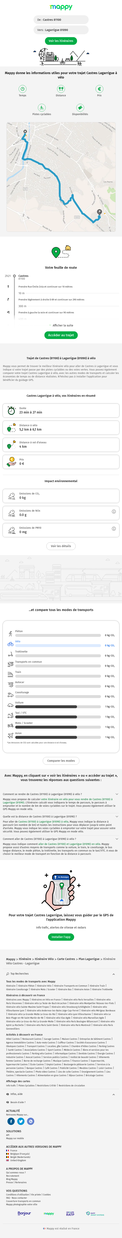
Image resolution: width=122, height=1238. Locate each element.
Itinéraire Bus (65, 989)
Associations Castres (34, 1050)
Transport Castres (36, 1046)
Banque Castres (34, 1068)
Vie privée (36, 1194)
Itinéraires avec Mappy (17, 999)
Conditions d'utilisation (17, 1194)
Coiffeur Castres (66, 1042)
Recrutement (12, 1176)
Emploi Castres (53, 1064)
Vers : (52, 30)
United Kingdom (16, 1160)
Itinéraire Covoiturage (17, 989)
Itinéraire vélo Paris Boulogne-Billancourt (77, 1021)
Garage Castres (51, 1039)
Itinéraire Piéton (26, 986)
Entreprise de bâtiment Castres (95, 1039)
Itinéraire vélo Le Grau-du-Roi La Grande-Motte (30, 1021)
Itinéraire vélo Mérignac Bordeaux (98, 1010)
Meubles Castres (87, 1068)
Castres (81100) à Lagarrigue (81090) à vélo (43, 821)
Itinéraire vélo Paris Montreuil (76, 1025)
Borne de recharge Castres (37, 1061)
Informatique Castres (65, 1053)
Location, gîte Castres (58, 1046)
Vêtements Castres (25, 1075)
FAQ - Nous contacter (16, 1198)
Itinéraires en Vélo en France (46, 999)
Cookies (47, 1194)
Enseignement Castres (93, 1072)
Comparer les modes (61, 760)
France (11, 1150)
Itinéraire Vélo (44, 986)
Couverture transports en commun (23, 1201)
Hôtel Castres (13, 1039)
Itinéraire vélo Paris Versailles (78, 999)
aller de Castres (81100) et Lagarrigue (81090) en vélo (69, 844)
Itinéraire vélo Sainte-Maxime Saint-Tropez (27, 1007)
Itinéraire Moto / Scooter (43, 989)
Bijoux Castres (76, 1075)
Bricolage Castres (94, 1075)
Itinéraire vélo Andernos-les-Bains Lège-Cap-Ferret (53, 1010)
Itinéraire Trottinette (102, 989)
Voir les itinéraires (61, 41)
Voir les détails (61, 546)
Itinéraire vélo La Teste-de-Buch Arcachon (45, 1003)
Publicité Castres (68, 1068)
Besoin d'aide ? (16, 1102)
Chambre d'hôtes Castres (83, 1046)
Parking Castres (106, 1046)
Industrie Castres (14, 1057)
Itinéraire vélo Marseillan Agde (88, 1018)
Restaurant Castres (32, 1039)
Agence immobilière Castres (20, 1042)
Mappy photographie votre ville (21, 1204)
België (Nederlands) (18, 1157)
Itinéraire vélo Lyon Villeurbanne (74, 1014)
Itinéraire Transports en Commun (70, 986)
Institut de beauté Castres (83, 1057)
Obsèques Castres (15, 1046)
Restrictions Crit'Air (46, 1085)
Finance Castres (80, 1061)
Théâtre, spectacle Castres (19, 1072)
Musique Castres (61, 1061)
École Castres (37, 1064)
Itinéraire (11, 986)
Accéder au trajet (61, 335)
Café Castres (51, 1068)
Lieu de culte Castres (68, 1072)
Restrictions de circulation (72, 1085)
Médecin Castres (72, 1050)
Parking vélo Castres (42, 1053)
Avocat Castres (33, 1057)
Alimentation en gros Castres (52, 1075)
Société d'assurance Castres (90, 1042)
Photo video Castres (45, 1072)
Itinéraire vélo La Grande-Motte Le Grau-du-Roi (31, 1014)
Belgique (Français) (18, 1154)
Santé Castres (15, 1050)
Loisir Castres (105, 1068)
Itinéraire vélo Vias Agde (58, 1018)
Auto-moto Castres (46, 1042)
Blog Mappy (12, 1179)
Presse (9, 1182)
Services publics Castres (55, 1057)
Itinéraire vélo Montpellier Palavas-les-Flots (91, 1003)
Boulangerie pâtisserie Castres (79, 1064)
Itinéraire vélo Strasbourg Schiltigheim (70, 1007)
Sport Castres (54, 1050)
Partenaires (21, 1182)
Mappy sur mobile (15, 1138)
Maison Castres (69, 1039)
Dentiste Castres (86, 1053)
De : (49, 19)
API (7, 1135)
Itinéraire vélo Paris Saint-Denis (42, 1025)
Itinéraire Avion (82, 989)
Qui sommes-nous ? (16, 1172)
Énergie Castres (105, 1053)
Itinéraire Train (97, 986)
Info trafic (11, 1085)
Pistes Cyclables (26, 1085)
